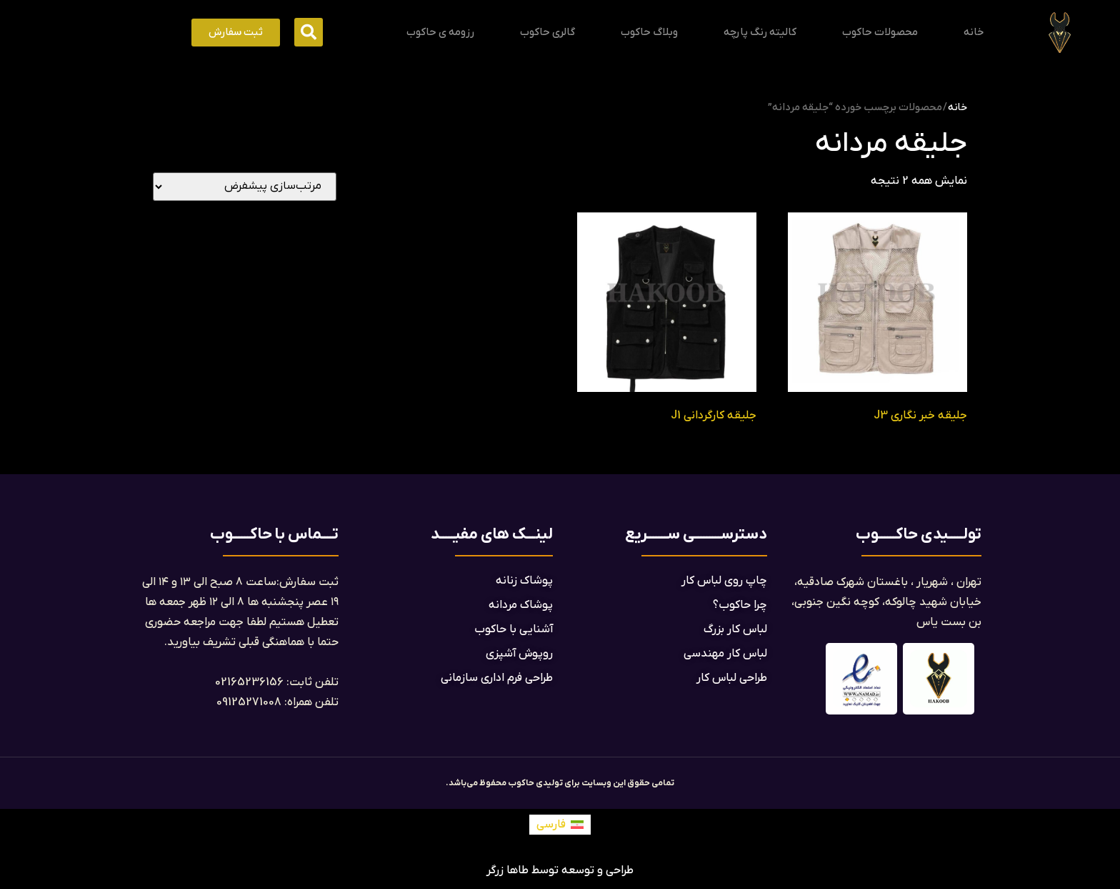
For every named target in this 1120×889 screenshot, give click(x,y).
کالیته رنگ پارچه (760, 32)
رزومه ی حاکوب (440, 32)
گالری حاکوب (547, 32)
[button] (308, 32)
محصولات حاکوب (880, 32)
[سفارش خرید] (244, 186)
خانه (974, 32)
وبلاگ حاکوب (649, 32)
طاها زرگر (507, 870)
